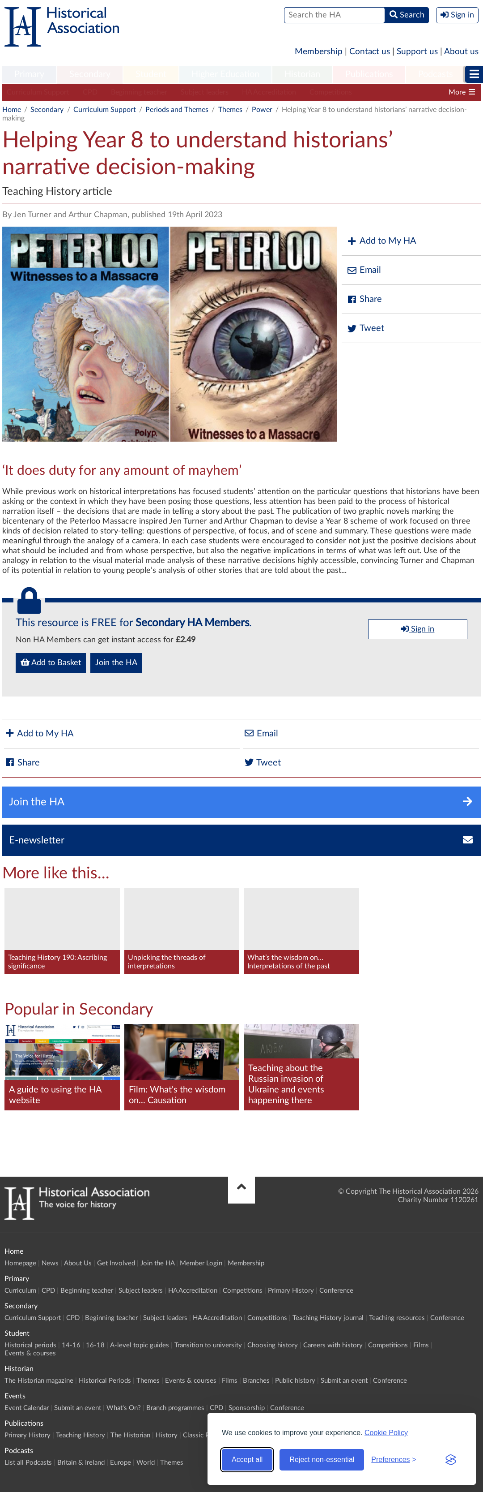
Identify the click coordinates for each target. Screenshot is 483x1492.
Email (363, 270)
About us (461, 51)
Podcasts (435, 74)
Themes (230, 109)
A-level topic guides (139, 1345)
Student (151, 74)
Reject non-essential (321, 1459)
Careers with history (333, 1345)
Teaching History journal (328, 1318)
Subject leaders (205, 92)
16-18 (95, 1345)
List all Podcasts (28, 1462)
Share (364, 299)
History (167, 1435)
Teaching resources (397, 1318)
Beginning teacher (139, 92)
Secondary (89, 74)
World (145, 1462)
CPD (90, 92)
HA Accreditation (269, 92)
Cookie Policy (386, 1432)
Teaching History (80, 1435)
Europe (120, 1462)
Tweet (365, 328)
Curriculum (20, 1290)
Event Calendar (26, 1408)
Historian (302, 74)
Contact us (369, 51)
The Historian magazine (38, 1380)
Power (262, 109)
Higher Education (225, 74)
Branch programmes (175, 1408)
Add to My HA (381, 241)
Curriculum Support (38, 92)
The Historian (130, 1435)
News (50, 1263)
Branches (256, 1380)
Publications (369, 74)
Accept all (247, 1459)
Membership (319, 51)
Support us (417, 51)
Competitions (330, 92)
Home (11, 109)
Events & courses (30, 1353)
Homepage (20, 1263)
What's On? (123, 1408)
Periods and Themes (176, 109)
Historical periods (30, 1345)
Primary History (291, 1290)
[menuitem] (29, 75)
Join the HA (116, 663)
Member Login (201, 1263)
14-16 (71, 1345)
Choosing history (272, 1345)
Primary (29, 74)
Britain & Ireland (81, 1462)
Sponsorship (247, 1408)
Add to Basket (51, 662)
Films (421, 1345)
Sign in (417, 628)
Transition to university (208, 1345)
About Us (78, 1263)
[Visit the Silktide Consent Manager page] (451, 1460)
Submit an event (344, 1380)
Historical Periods (105, 1380)
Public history (295, 1380)
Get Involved (116, 1263)
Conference (336, 1290)
